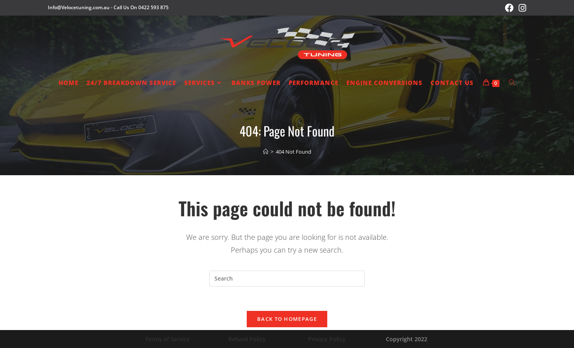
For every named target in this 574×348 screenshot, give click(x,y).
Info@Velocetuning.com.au (79, 7)
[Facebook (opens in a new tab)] (509, 8)
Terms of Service (167, 339)
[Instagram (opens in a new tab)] (521, 8)
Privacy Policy (327, 339)
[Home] (265, 151)
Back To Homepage (287, 318)
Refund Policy (247, 339)
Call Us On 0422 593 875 (141, 7)
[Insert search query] (287, 279)
